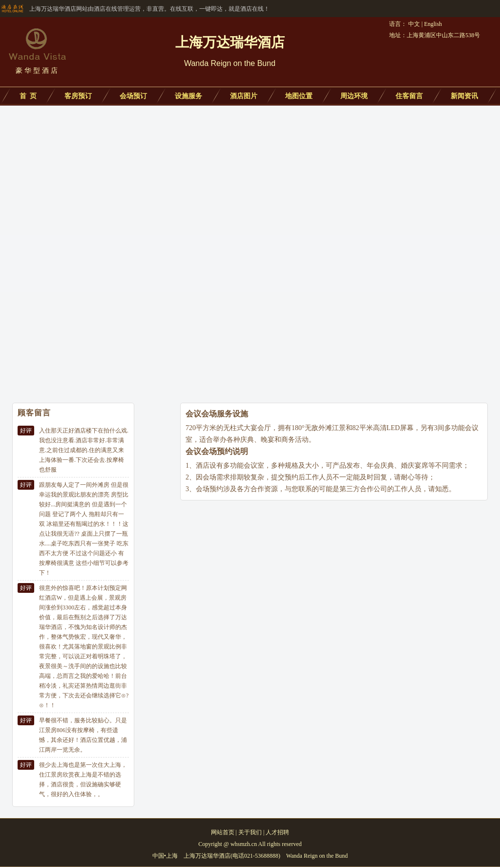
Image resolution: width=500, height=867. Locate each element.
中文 (414, 24)
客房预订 (78, 96)
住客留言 (409, 96)
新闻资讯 (464, 96)
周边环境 (354, 96)
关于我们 (250, 832)
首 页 (28, 96)
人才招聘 (277, 832)
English (433, 24)
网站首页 (222, 832)
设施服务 (188, 96)
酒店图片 (243, 96)
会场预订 (133, 96)
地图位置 (298, 96)
